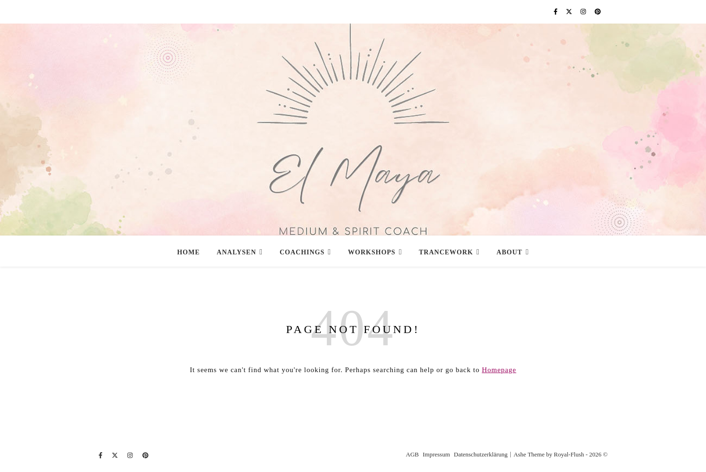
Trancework (446, 252)
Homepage (499, 370)
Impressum (436, 454)
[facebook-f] (556, 11)
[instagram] (584, 11)
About (510, 252)
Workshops (372, 252)
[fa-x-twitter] (569, 11)
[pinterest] (598, 11)
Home (188, 252)
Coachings (302, 252)
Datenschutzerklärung (480, 454)
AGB (412, 454)
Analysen (237, 252)
